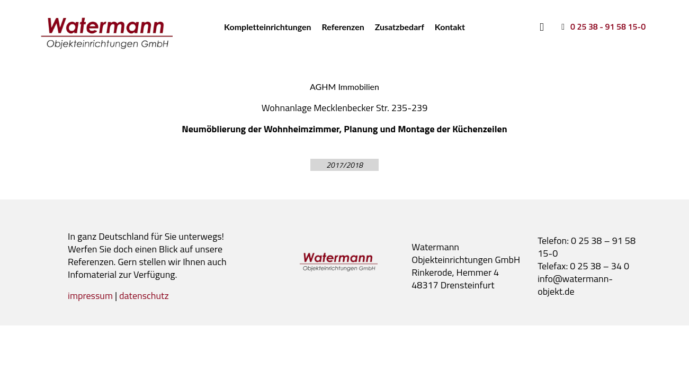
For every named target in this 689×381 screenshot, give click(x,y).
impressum (90, 295)
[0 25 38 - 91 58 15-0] (601, 26)
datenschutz (144, 295)
